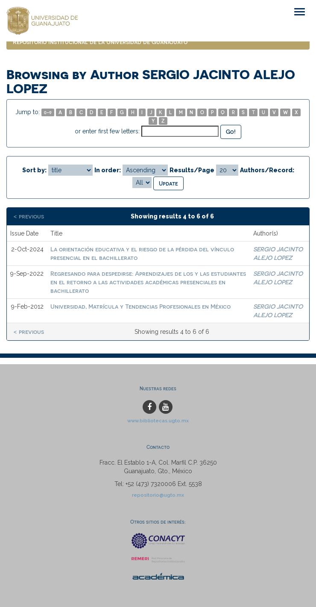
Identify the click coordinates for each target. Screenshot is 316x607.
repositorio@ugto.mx (158, 495)
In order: (107, 170)
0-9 (48, 112)
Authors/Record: (267, 170)
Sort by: (34, 170)
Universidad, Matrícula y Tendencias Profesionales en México (140, 306)
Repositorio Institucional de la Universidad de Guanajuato (100, 41)
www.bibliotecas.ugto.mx (158, 421)
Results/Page (192, 170)
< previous (28, 216)
